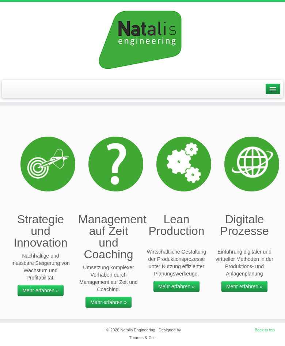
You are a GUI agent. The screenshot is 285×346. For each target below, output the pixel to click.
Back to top (265, 330)
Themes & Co (141, 337)
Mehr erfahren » (40, 290)
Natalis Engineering (138, 330)
